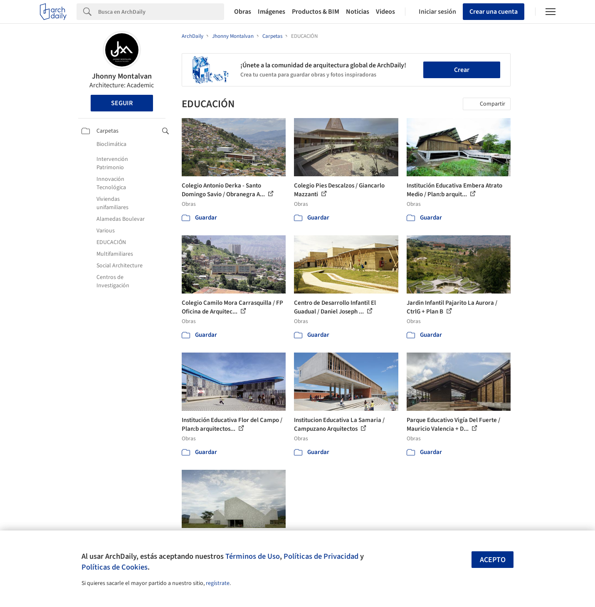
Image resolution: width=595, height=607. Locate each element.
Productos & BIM (315, 11)
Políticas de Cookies (114, 567)
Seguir (122, 103)
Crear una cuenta (493, 11)
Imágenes (271, 11)
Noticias (357, 11)
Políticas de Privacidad (321, 556)
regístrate (218, 583)
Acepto (493, 560)
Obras (242, 11)
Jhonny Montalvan (122, 76)
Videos (385, 11)
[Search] (161, 11)
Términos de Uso (252, 556)
